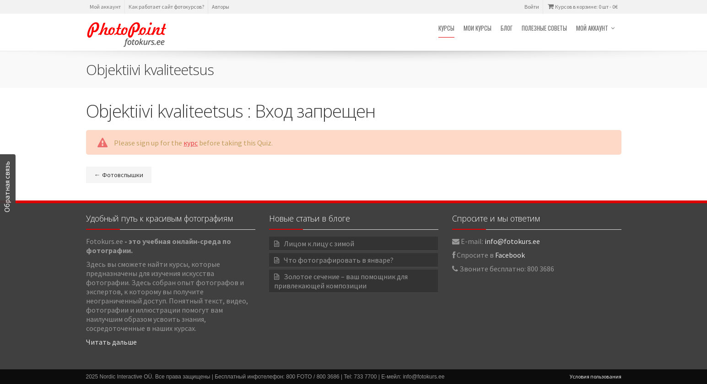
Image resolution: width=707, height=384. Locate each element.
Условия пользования (595, 376)
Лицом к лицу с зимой (319, 243)
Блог (507, 27)
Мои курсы (477, 27)
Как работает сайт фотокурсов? (166, 6)
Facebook (510, 255)
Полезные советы (544, 27)
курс (190, 142)
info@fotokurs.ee (512, 241)
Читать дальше (111, 341)
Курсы (446, 27)
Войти (531, 6)
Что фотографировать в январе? (339, 260)
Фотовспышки (118, 175)
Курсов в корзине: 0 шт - (582, 6)
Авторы (220, 6)
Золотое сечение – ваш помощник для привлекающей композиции (341, 281)
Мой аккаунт (105, 6)
